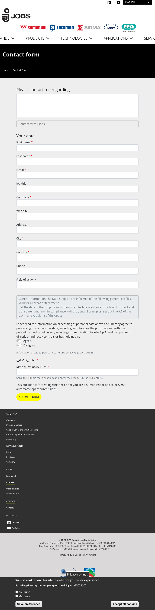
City (18, 238)
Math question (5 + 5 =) (31, 367)
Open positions (13, 488)
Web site (22, 211)
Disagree (29, 345)
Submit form (29, 397)
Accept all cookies (124, 604)
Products (10, 457)
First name (23, 142)
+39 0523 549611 (107, 543)
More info (79, 585)
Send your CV (12, 493)
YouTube (16, 528)
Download (11, 476)
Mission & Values (14, 424)
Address (21, 225)
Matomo (24, 596)
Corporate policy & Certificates (20, 434)
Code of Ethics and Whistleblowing (22, 429)
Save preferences (28, 604)
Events (9, 452)
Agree (27, 341)
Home (6, 70)
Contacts (10, 507)
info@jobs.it (88, 543)
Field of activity (26, 280)
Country (21, 252)
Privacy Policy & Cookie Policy (73, 555)
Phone (20, 266)
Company (22, 197)
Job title (21, 183)
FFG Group (11, 439)
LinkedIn (16, 522)
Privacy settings (77, 574)
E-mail (20, 170)
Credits (92, 555)
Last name (23, 156)
